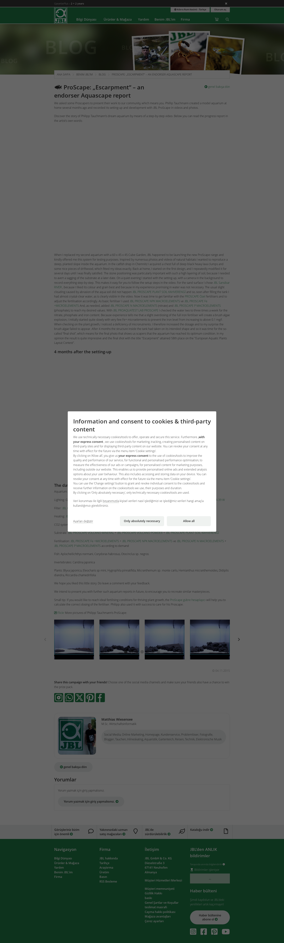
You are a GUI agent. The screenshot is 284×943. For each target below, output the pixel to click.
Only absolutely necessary (142, 521)
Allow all (189, 521)
